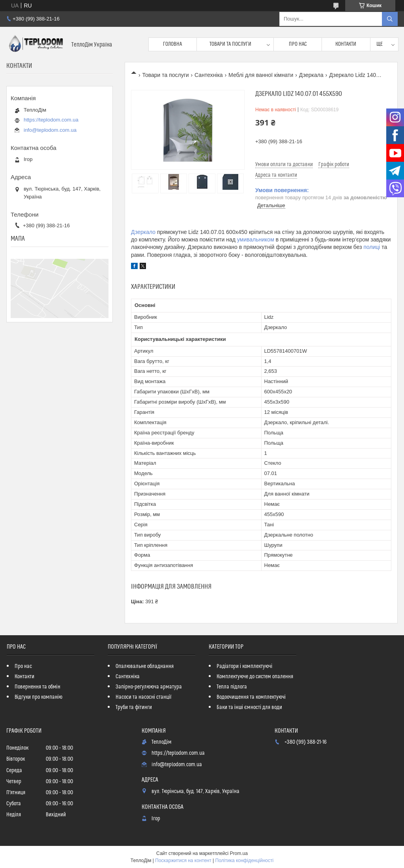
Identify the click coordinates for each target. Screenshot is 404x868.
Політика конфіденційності (244, 860)
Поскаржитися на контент (183, 860)
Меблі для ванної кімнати (260, 75)
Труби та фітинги (134, 707)
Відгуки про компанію (38, 697)
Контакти (345, 44)
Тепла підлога (232, 687)
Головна (172, 44)
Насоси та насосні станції (144, 697)
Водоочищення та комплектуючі (251, 697)
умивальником (255, 239)
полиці (371, 247)
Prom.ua (239, 853)
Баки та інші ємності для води (249, 707)
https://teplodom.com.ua (51, 120)
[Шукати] (390, 19)
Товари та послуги (230, 44)
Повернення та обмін (37, 687)
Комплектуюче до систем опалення (255, 676)
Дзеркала (311, 75)
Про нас (298, 44)
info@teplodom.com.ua (50, 130)
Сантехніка (209, 75)
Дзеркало (143, 232)
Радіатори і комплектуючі (244, 666)
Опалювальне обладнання (145, 666)
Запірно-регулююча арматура (149, 687)
